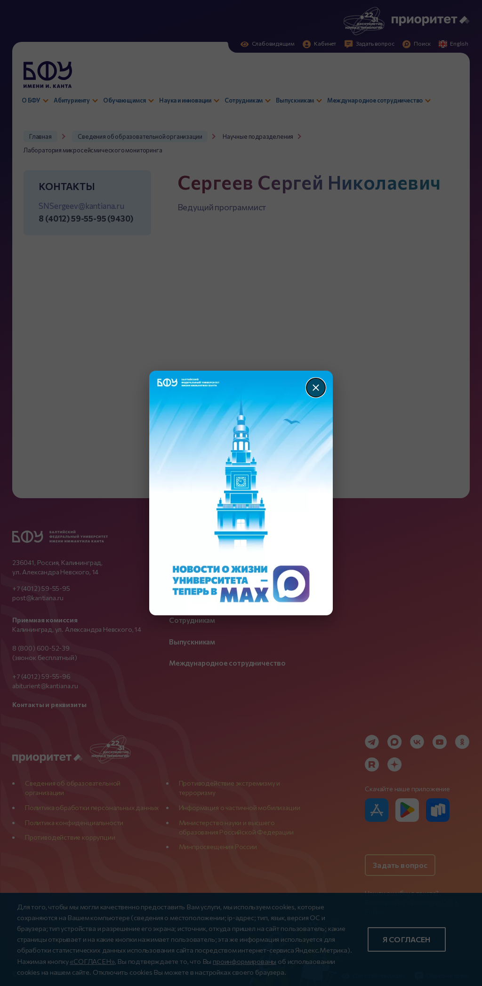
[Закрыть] (315, 387)
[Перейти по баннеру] (241, 493)
